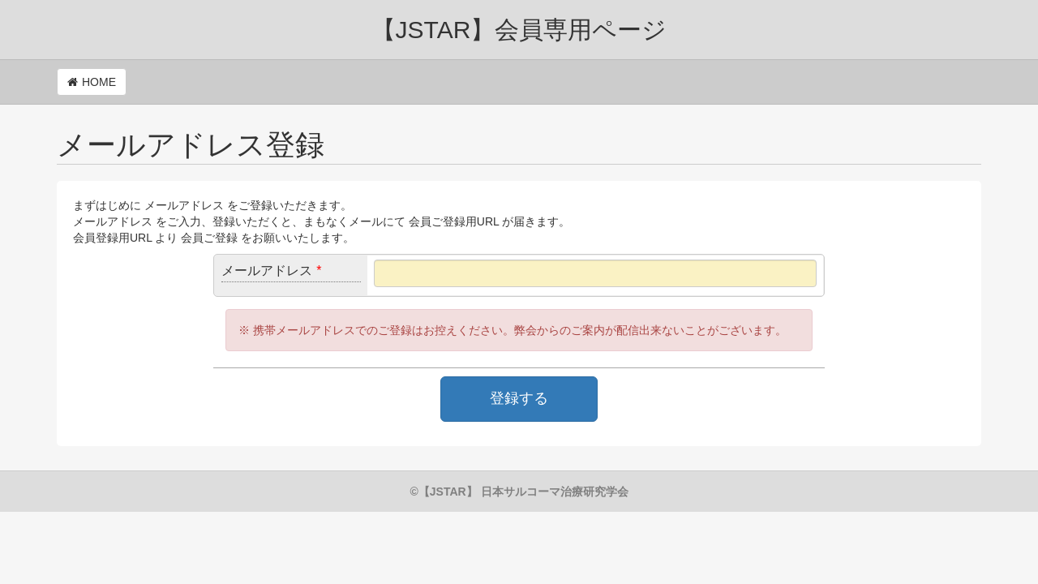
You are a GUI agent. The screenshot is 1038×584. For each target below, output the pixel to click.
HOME (99, 81)
